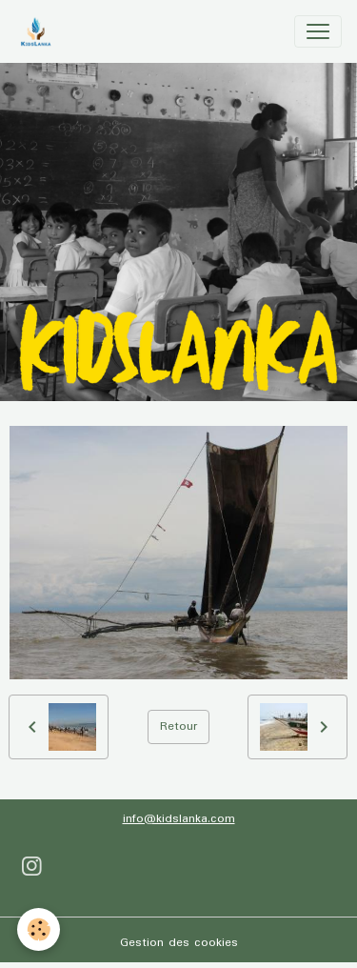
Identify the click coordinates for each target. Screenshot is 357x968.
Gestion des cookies (179, 943)
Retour (178, 726)
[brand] (39, 31)
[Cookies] (38, 929)
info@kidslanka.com (179, 819)
